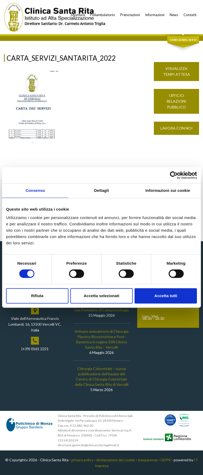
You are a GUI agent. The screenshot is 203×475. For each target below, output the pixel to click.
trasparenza (148, 460)
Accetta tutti (165, 295)
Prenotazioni (130, 15)
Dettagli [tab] (101, 190)
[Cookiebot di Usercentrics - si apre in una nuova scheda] (174, 175)
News (174, 15)
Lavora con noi (176, 128)
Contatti (189, 15)
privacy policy (82, 460)
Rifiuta (37, 295)
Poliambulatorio (102, 15)
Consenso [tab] (35, 190)
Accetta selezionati (101, 295)
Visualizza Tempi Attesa (176, 71)
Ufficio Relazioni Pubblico (176, 101)
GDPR (165, 460)
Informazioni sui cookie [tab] (167, 190)
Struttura (78, 15)
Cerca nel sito (183, 40)
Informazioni (154, 15)
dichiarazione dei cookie (115, 460)
